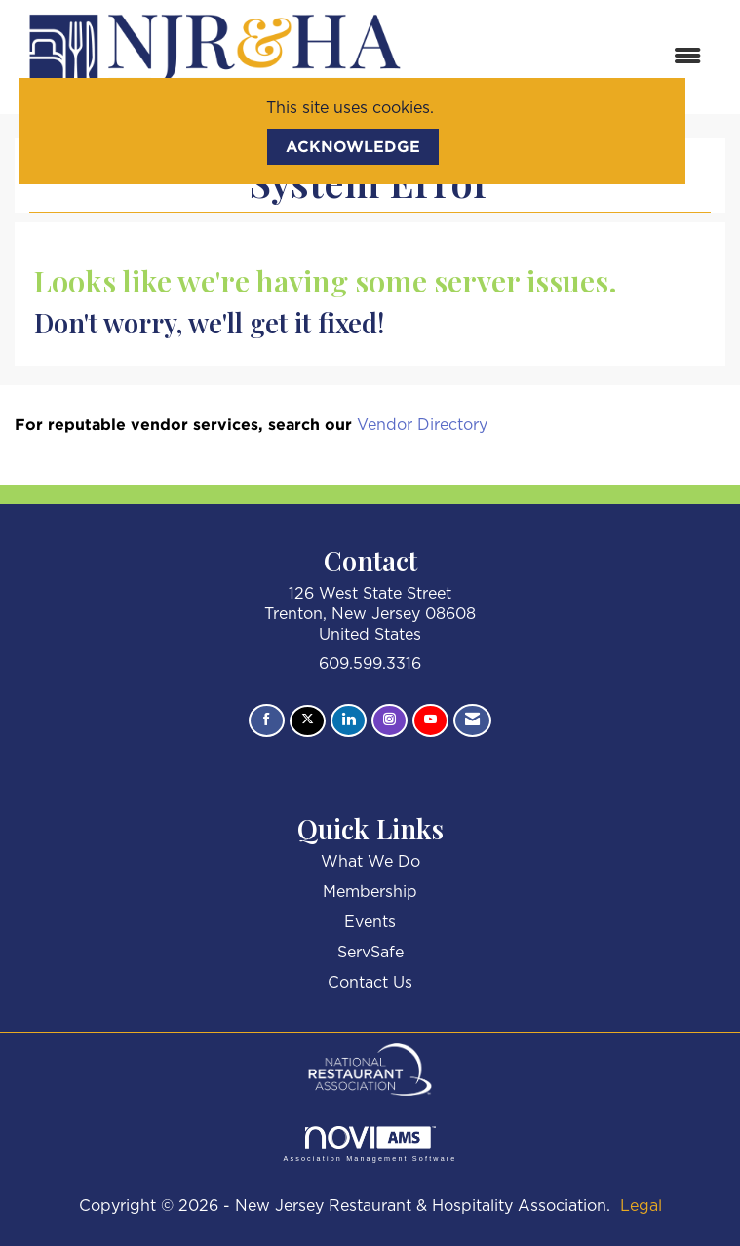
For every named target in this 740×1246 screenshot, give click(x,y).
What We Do (370, 862)
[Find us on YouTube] (430, 720)
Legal (641, 1206)
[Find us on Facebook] (267, 720)
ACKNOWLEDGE (353, 146)
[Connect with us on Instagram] (389, 720)
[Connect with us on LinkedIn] (349, 720)
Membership (370, 892)
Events (370, 922)
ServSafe (370, 952)
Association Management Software (369, 1144)
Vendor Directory (422, 425)
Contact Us (370, 983)
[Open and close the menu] (568, 57)
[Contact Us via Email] (472, 720)
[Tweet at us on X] (308, 721)
